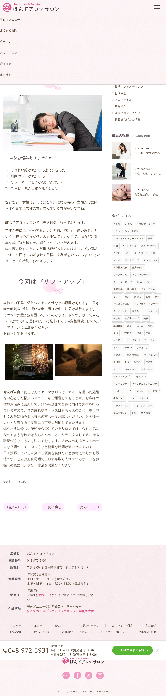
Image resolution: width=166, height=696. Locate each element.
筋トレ (140, 391)
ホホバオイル (143, 282)
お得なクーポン (89, 625)
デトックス (147, 369)
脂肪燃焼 (131, 289)
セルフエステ (150, 354)
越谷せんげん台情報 (127, 119)
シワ (127, 253)
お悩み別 (120, 93)
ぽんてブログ (41, 631)
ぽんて (137, 362)
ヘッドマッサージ (136, 340)
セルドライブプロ (122, 376)
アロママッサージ (141, 274)
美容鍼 (116, 318)
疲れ (157, 296)
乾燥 (150, 325)
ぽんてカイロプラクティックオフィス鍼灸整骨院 (60, 611)
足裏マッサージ (149, 245)
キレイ (116, 296)
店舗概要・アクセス (74, 631)
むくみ (140, 325)
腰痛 (115, 333)
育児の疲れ (137, 267)
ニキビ (116, 253)
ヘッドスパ (154, 391)
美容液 (149, 362)
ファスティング (121, 405)
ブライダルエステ (143, 405)
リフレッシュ (129, 245)
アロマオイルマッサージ (146, 303)
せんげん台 (25, 469)
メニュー (15, 625)
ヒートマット (150, 311)
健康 (115, 245)
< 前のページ (16, 507)
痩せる (137, 296)
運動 (134, 412)
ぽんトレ (141, 376)
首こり (116, 260)
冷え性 (135, 311)
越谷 (129, 325)
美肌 (145, 318)
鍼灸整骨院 (133, 354)
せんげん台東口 (121, 303)
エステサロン (120, 412)
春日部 (116, 362)
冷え (152, 340)
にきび (116, 224)
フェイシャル (120, 311)
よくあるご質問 (122, 625)
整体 (139, 333)
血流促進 (118, 325)
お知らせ (45, 595)
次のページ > (90, 507)
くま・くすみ (148, 289)
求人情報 (145, 412)
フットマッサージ (122, 282)
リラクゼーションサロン (126, 231)
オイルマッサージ (122, 347)
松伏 (127, 362)
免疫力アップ (132, 318)
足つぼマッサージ (146, 224)
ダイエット (130, 369)
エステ (116, 369)
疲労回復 (127, 333)
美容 (150, 238)
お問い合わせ (147, 631)
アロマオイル (123, 99)
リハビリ (118, 391)
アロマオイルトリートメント (128, 238)
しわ (148, 296)
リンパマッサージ (139, 398)
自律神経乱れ (120, 267)
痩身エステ (119, 398)
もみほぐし (142, 347)
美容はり (118, 354)
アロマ (49, 469)
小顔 (148, 333)
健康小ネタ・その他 (127, 113)
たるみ (128, 224)
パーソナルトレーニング (144, 383)
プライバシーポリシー (113, 631)
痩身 (127, 296)
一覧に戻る (52, 507)
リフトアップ (132, 260)
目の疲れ (118, 340)
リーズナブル (120, 274)
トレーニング (120, 383)
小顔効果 (118, 289)
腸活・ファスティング (129, 86)
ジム (129, 391)
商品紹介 (120, 106)
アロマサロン (150, 260)
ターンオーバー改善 (144, 253)
